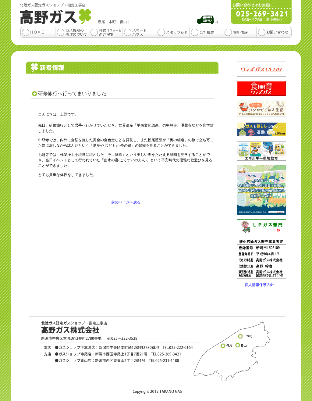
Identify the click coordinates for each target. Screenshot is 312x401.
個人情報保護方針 (259, 285)
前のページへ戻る (125, 202)
